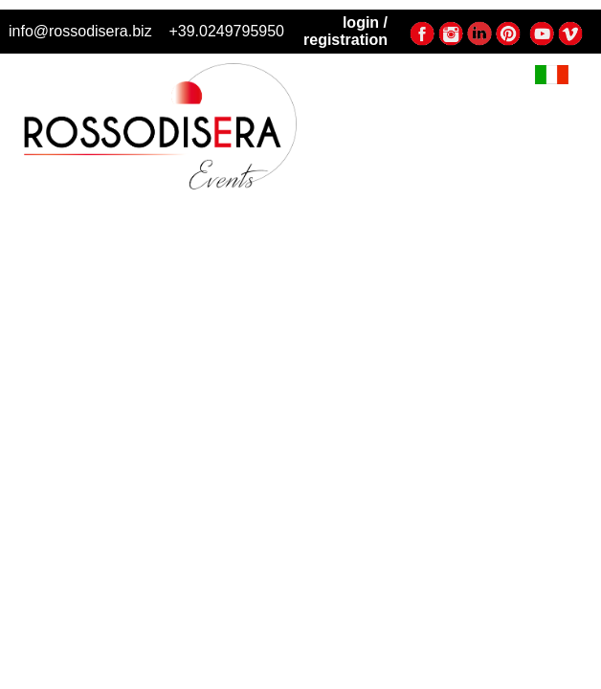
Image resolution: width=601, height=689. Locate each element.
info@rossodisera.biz (80, 31)
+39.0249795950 (226, 31)
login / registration (345, 31)
